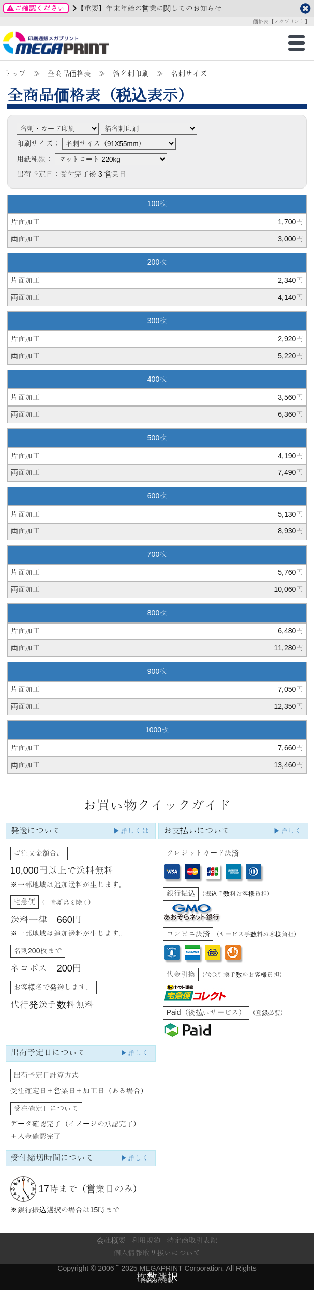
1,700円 (290, 222)
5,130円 (290, 514)
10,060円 (288, 589)
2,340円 (290, 280)
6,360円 (290, 414)
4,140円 (290, 297)
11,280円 (288, 648)
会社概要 (111, 1240)
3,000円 (290, 239)
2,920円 (290, 339)
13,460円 (288, 765)
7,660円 (290, 748)
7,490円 (290, 472)
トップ (15, 73)
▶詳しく (287, 831)
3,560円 (290, 397)
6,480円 (290, 631)
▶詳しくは (131, 831)
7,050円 (290, 689)
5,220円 (290, 356)
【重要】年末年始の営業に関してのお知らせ (149, 8)
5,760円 (290, 572)
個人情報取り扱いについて (157, 1253)
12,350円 (288, 706)
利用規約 (146, 1240)
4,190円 (290, 456)
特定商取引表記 (192, 1240)
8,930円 (290, 531)
